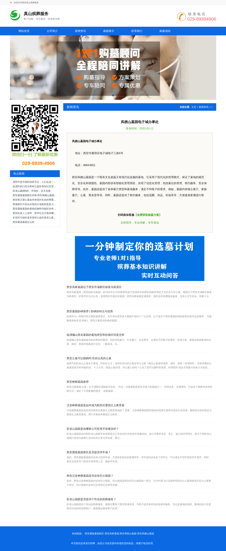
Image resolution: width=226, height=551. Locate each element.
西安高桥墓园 (112, 533)
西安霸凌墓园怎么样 (23, 222)
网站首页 (24, 30)
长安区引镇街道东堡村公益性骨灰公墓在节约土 (38, 217)
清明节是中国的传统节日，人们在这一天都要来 (38, 182)
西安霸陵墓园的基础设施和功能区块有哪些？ (37, 208)
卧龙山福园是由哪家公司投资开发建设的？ (93, 441)
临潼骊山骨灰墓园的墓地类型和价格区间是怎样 (95, 347)
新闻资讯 (203, 107)
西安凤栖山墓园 (145, 533)
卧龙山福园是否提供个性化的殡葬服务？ (91, 512)
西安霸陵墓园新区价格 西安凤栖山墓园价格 (36, 195)
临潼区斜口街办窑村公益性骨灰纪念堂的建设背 (38, 186)
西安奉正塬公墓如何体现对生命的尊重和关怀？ (38, 199)
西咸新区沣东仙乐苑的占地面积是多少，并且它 (38, 204)
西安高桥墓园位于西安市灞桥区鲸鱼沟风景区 (94, 297)
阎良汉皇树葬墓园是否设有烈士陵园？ (90, 488)
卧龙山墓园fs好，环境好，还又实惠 (32, 190)
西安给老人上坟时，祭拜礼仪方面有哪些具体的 (38, 213)
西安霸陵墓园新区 (94, 533)
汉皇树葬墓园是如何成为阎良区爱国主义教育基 (95, 418)
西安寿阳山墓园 (128, 533)
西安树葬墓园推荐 (78, 394)
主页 (193, 107)
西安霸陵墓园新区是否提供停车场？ (89, 465)
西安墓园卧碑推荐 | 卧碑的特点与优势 (90, 324)
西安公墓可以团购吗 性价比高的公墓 (89, 371)
